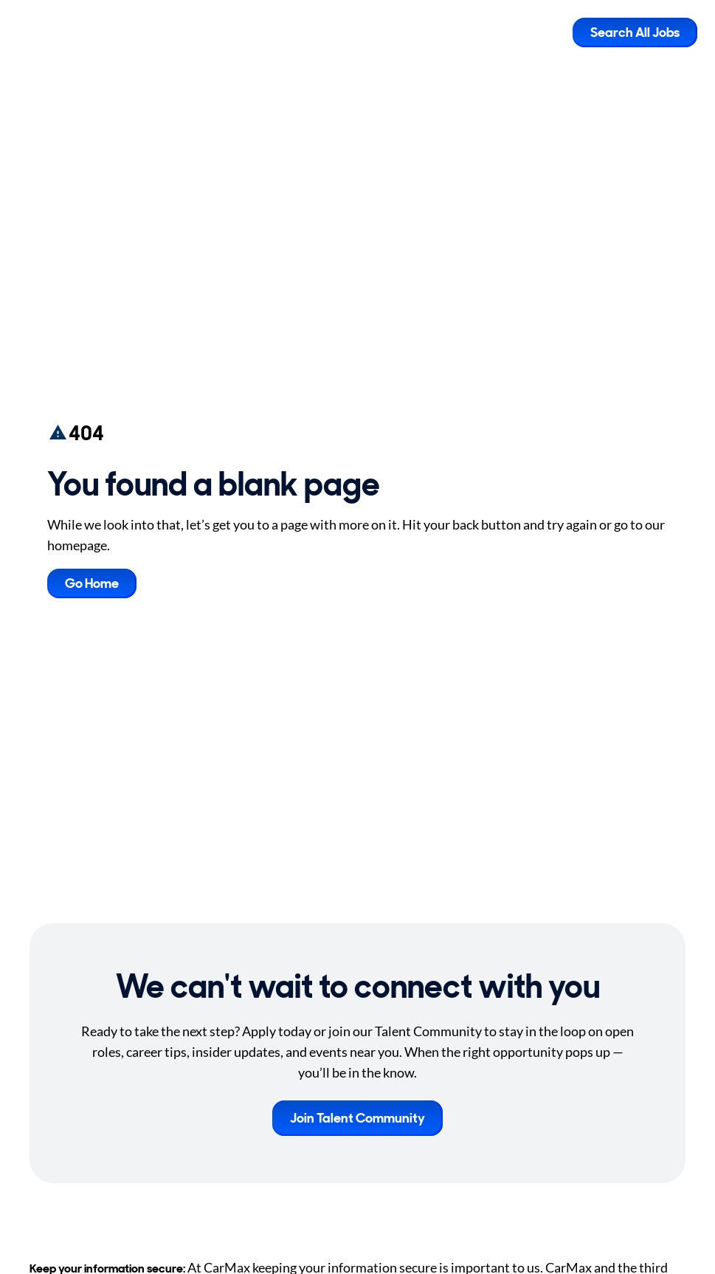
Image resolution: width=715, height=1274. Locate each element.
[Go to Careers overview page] (70, 32)
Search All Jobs (635, 32)
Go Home (92, 583)
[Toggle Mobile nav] (550, 32)
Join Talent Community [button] (357, 1118)
